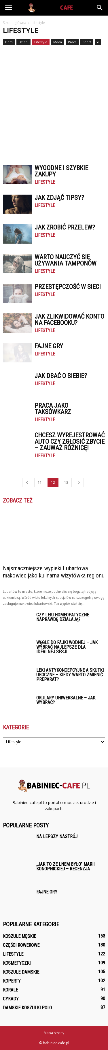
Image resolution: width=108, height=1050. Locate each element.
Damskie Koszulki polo (27, 1008)
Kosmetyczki (17, 963)
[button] (100, 8)
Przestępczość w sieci (68, 286)
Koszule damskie (21, 972)
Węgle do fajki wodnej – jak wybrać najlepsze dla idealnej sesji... (67, 647)
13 (66, 482)
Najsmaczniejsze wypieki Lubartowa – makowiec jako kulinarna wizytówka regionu (54, 572)
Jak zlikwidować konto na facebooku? (69, 319)
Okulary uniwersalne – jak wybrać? (65, 700)
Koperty (12, 981)
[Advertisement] (54, 102)
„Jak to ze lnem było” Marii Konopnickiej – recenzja (65, 866)
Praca (72, 42)
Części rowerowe (21, 945)
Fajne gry (49, 346)
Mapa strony (54, 1032)
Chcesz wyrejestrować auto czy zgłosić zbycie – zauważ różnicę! (70, 441)
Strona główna (14, 22)
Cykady (11, 999)
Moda (57, 42)
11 (40, 482)
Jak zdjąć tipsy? (59, 197)
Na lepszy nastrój (56, 836)
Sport (87, 42)
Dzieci (23, 42)
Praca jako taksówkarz (53, 408)
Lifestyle (40, 42)
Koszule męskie (19, 936)
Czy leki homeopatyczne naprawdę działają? (62, 617)
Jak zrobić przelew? (65, 227)
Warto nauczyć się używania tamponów (65, 260)
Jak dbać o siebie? (61, 375)
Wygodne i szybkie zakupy (61, 171)
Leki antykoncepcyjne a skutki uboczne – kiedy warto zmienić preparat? (70, 674)
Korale (10, 990)
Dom (9, 42)
